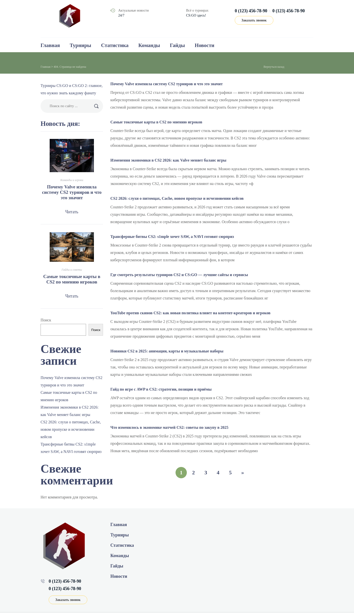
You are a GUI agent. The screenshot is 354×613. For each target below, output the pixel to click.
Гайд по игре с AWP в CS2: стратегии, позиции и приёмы (161, 389)
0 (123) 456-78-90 (251, 10)
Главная (50, 45)
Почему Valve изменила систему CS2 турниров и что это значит (166, 84)
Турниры (80, 45)
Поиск (46, 320)
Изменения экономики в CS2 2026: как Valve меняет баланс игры (168, 160)
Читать (71, 211)
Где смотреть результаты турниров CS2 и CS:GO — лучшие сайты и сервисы (179, 275)
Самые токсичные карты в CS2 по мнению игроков (156, 122)
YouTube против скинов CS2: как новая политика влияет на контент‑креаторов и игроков (190, 313)
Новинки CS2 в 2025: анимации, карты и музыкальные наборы (166, 351)
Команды (149, 45)
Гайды (177, 45)
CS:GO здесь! (196, 15)
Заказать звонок (254, 20)
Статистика (115, 45)
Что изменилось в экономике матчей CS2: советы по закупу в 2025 (169, 427)
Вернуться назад (274, 66)
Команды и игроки (71, 180)
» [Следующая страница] (242, 472)
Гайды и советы (72, 269)
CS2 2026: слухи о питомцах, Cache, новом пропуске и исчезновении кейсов (177, 198)
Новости (204, 45)
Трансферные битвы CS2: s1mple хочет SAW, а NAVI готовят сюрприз (172, 236)
